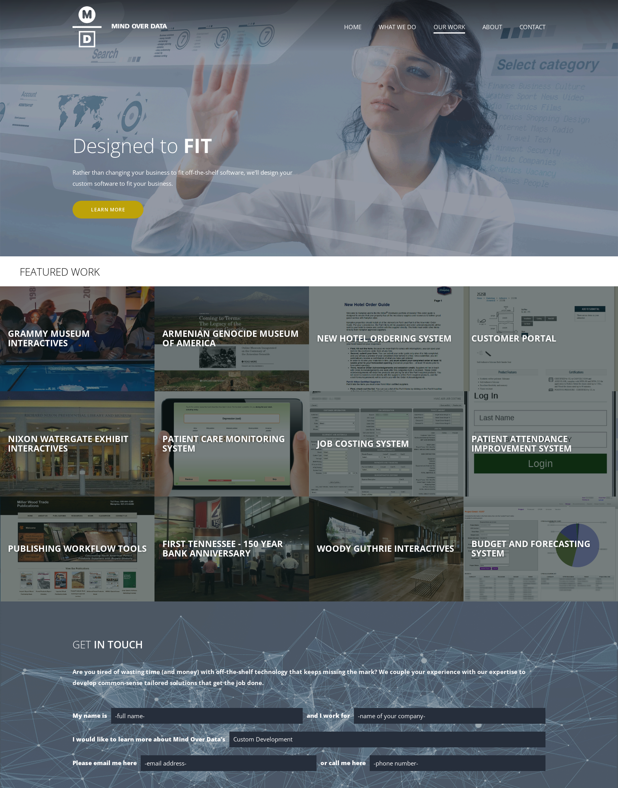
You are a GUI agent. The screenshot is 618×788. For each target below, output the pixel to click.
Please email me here (105, 763)
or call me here (343, 763)
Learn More (108, 209)
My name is (90, 715)
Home (352, 27)
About (492, 27)
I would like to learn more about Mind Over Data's (149, 739)
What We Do (397, 27)
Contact (532, 27)
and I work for (328, 715)
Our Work (449, 27)
